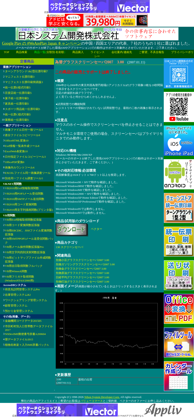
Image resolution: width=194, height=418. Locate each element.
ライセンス (98, 52)
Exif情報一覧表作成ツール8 (22, 146)
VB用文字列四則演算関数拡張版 (25, 252)
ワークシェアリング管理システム (26, 300)
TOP (6, 52)
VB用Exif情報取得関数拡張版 (23, 219)
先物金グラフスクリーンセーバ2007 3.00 (81, 268)
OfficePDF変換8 (14, 162)
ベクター (96, 229)
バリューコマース (91, 400)
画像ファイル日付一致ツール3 (24, 129)
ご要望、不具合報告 (151, 52)
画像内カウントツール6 (20, 167)
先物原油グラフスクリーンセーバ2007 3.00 (82, 273)
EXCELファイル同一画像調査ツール (28, 172)
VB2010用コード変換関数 (21, 204)
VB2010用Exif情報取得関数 (22, 188)
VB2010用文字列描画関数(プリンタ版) (29, 209)
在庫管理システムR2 (18, 294)
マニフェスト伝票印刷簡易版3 (24, 82)
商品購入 (78, 52)
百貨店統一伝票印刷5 (18, 92)
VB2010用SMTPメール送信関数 (24, 199)
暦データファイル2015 (19, 339)
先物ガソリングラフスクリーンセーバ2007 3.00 (85, 264)
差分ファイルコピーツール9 (22, 135)
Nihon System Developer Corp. (102, 397)
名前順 (60, 52)
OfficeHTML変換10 (17, 140)
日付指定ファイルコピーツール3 (25, 156)
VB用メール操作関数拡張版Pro (24, 246)
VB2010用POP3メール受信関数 (24, 193)
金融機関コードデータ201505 (23, 320)
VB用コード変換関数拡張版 (22, 225)
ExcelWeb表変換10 (16, 151)
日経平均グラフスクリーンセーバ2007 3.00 (82, 277)
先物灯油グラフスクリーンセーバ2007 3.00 (82, 281)
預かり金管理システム (19, 311)
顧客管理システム (16, 305)
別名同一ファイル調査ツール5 (24, 178)
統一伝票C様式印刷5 (18, 114)
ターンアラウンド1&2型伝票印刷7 (26, 71)
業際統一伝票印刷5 (17, 119)
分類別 (50, 52)
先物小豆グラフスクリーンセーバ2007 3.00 (82, 260)
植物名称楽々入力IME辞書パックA (27, 344)
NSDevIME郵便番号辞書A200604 (25, 334)
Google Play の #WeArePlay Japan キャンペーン (41, 43)
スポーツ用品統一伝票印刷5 (22, 109)
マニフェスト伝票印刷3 (20, 76)
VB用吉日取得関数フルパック (24, 265)
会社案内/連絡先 (121, 52)
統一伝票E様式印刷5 (17, 87)
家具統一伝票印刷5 (17, 103)
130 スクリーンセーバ (69, 247)
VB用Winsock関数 (16, 271)
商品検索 (21, 52)
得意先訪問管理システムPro (22, 289)
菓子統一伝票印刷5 (17, 98)
